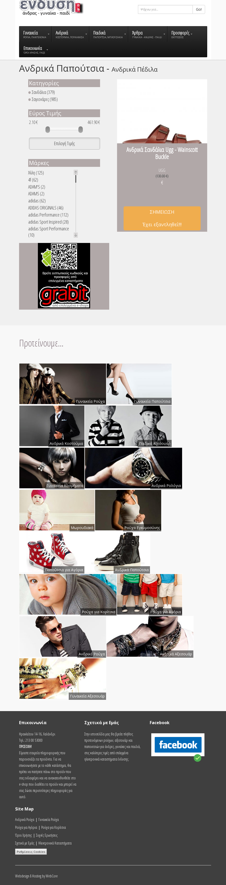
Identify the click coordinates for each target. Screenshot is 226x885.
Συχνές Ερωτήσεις (46, 835)
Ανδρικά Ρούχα (24, 819)
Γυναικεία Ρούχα (48, 819)
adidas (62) (37, 201)
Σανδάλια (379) (41, 92)
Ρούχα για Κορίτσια (53, 827)
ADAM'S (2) (36, 187)
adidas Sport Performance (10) (48, 232)
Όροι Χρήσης (23, 835)
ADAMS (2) (36, 194)
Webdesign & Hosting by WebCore (36, 875)
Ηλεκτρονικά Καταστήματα (55, 843)
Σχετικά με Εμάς (24, 843)
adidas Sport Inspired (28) (48, 222)
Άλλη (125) (36, 173)
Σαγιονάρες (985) (43, 99)
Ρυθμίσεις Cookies (31, 852)
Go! (199, 9)
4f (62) (33, 180)
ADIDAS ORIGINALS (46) (45, 208)
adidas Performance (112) (48, 215)
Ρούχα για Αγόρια (26, 827)
